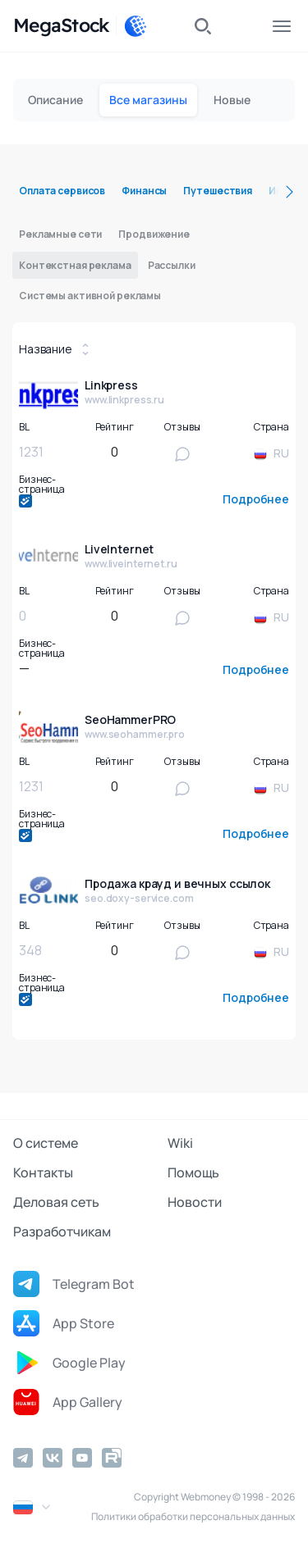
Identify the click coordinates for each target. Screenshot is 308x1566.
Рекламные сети (60, 234)
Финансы (144, 191)
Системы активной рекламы (90, 296)
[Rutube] (112, 1458)
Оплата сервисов (62, 191)
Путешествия (217, 191)
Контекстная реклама (75, 265)
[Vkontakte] (52, 1458)
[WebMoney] (135, 26)
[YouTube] (82, 1458)
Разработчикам (62, 1231)
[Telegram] (23, 1458)
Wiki (180, 1143)
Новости (195, 1202)
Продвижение (154, 234)
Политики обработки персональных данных (193, 1516)
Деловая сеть (56, 1202)
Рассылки (171, 265)
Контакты (43, 1172)
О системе (45, 1143)
